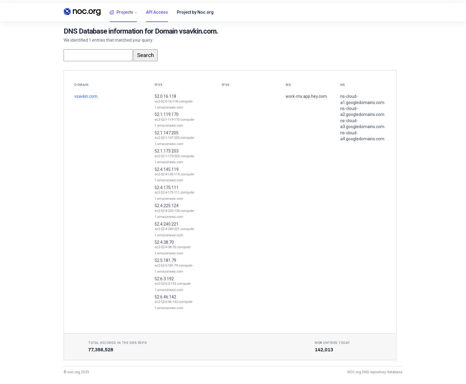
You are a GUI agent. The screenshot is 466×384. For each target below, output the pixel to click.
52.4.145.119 (167, 169)
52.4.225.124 (167, 205)
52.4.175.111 (167, 187)
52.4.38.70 (164, 242)
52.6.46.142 (165, 297)
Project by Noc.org (195, 12)
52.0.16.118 (165, 96)
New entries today (332, 343)
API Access (157, 12)
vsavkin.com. (86, 96)
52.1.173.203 (167, 151)
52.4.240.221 (167, 224)
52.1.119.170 (167, 114)
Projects (121, 12)
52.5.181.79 (165, 260)
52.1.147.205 (167, 132)
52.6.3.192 (164, 278)
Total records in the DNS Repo (117, 343)
